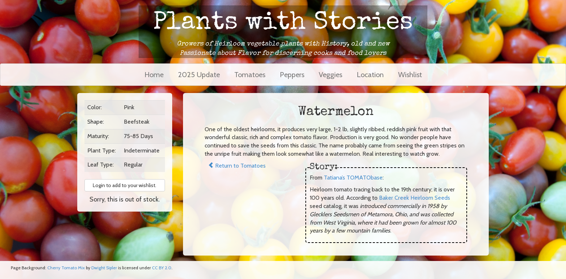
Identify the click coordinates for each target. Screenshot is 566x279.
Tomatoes (249, 74)
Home (154, 74)
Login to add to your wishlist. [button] (124, 185)
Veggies (330, 74)
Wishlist (410, 74)
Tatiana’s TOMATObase (353, 177)
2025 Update (199, 74)
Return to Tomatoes (237, 165)
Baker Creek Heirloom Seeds (414, 197)
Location (370, 74)
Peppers (292, 74)
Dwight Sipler (104, 267)
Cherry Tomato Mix (66, 267)
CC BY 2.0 (161, 267)
